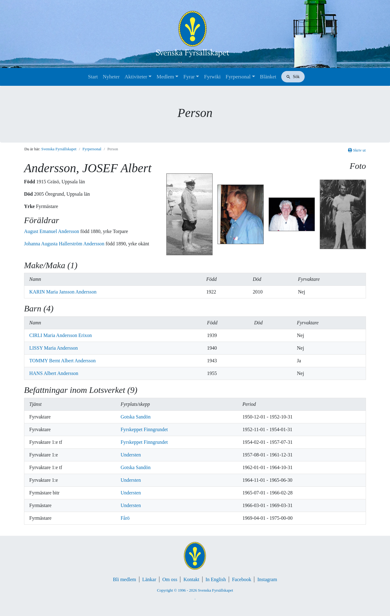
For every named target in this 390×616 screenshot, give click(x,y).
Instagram (267, 579)
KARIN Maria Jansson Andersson (62, 291)
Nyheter (111, 77)
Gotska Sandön (135, 416)
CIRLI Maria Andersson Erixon (60, 335)
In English (215, 579)
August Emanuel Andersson (52, 231)
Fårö (124, 518)
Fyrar (189, 77)
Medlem (165, 77)
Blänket (268, 77)
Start (93, 77)
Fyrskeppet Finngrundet (144, 429)
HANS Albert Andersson (53, 373)
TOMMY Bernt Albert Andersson (62, 360)
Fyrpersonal (237, 77)
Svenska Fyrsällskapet (58, 149)
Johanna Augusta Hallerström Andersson (65, 243)
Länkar (149, 579)
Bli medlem (124, 579)
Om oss (169, 579)
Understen (130, 454)
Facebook (241, 579)
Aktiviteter (135, 77)
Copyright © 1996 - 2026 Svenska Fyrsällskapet (195, 590)
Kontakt (191, 579)
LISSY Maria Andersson (53, 348)
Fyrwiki (212, 77)
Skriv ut (357, 150)
